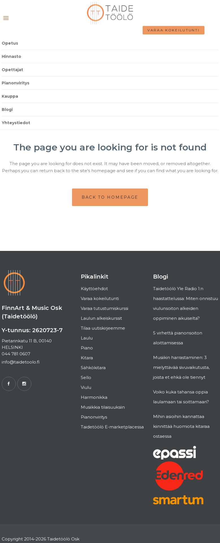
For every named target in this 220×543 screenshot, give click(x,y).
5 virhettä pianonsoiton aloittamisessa (177, 337)
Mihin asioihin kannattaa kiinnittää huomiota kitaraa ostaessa (181, 426)
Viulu (86, 387)
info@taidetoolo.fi (21, 362)
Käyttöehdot (94, 288)
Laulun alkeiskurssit (101, 318)
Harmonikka (94, 397)
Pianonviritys (94, 417)
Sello (86, 377)
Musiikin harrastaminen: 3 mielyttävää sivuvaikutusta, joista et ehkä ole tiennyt (181, 367)
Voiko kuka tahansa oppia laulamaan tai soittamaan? (181, 396)
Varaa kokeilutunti (173, 30)
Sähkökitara (93, 367)
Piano (87, 348)
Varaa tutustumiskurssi (104, 308)
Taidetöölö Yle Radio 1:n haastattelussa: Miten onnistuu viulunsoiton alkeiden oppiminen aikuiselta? (185, 303)
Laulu (87, 338)
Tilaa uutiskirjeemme (103, 328)
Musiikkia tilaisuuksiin (103, 407)
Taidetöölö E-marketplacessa (112, 427)
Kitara (87, 357)
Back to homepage (110, 197)
